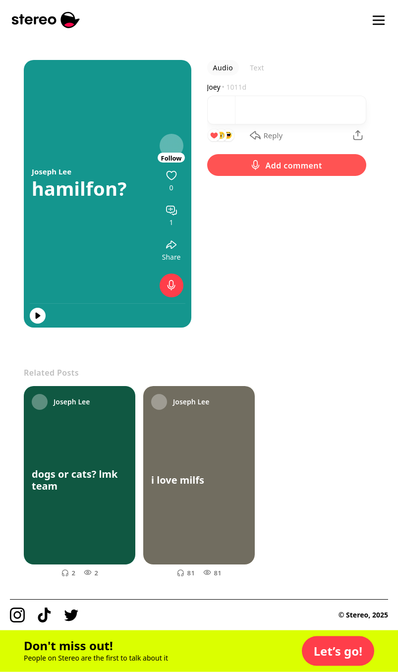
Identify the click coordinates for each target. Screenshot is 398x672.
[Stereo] (46, 20)
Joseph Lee (51, 171)
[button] (338, 651)
